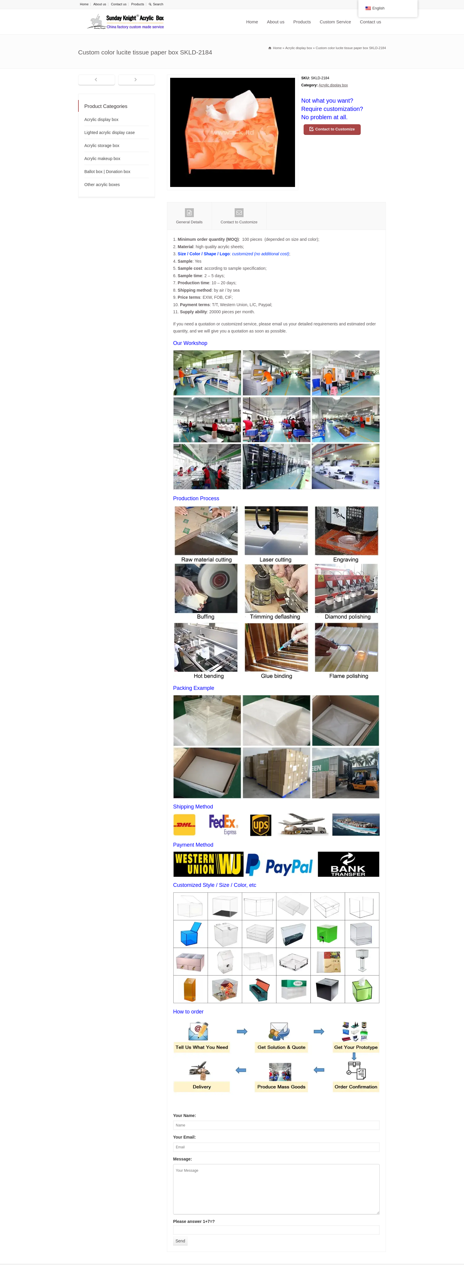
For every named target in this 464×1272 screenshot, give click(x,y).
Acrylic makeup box (102, 158)
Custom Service (335, 21)
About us (99, 4)
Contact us (119, 4)
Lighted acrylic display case (109, 132)
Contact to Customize (335, 129)
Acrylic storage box (101, 145)
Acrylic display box (333, 85)
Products (137, 4)
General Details (189, 216)
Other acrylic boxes (102, 184)
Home (84, 4)
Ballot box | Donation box (107, 171)
